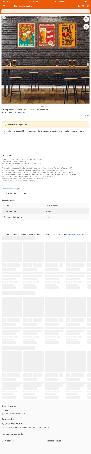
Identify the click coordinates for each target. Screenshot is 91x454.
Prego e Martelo (21, 112)
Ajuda (7, 410)
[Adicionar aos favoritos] (86, 19)
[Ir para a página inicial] (23, 6)
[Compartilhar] (86, 27)
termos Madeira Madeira (78, 234)
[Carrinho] (87, 6)
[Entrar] (79, 6)
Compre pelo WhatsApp (15, 414)
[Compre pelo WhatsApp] (33, 1)
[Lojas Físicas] (85, 1)
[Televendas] (60, 1)
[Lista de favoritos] (83, 6)
